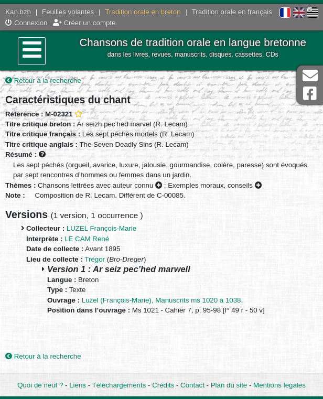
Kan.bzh (18, 12)
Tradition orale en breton (142, 12)
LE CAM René (86, 239)
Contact (192, 385)
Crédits (163, 385)
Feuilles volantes (68, 12)
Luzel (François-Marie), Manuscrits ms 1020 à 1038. (162, 300)
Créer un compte (84, 23)
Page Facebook (310, 93)
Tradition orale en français (232, 12)
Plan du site (229, 385)
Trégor (94, 259)
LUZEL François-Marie (101, 228)
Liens (77, 385)
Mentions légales (279, 385)
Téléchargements (119, 385)
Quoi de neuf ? (40, 385)
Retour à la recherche (43, 80)
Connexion (26, 23)
